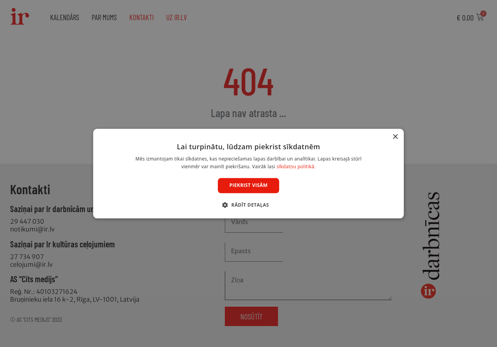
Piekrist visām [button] (248, 185)
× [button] (395, 137)
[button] (248, 205)
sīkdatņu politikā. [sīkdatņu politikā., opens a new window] (296, 166)
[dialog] (248, 173)
